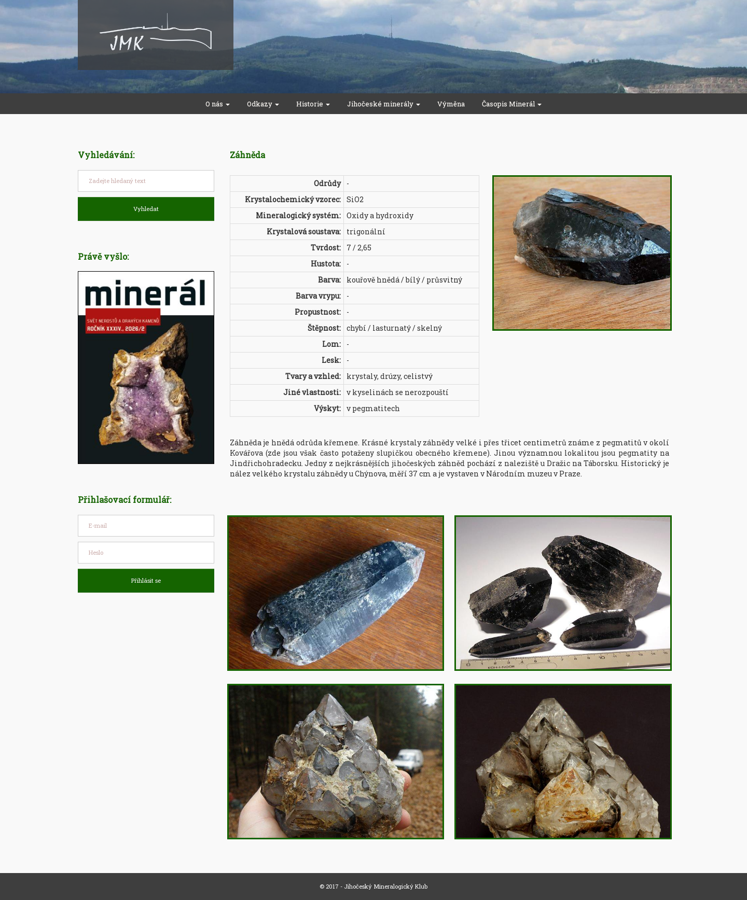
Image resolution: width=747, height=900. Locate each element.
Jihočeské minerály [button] (383, 103)
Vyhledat (146, 209)
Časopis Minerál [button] (512, 103)
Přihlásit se (146, 580)
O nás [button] (217, 103)
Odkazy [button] (263, 103)
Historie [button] (313, 103)
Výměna (451, 103)
